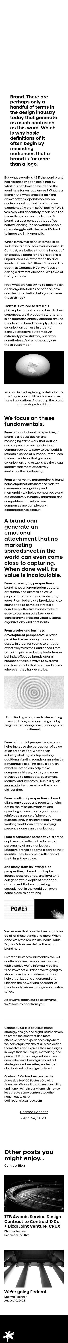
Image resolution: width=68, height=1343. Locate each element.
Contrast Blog (14, 1166)
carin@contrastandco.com (23, 1100)
